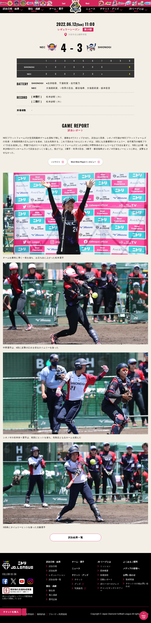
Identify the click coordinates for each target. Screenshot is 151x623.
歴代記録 (53, 599)
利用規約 (30, 614)
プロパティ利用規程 (57, 614)
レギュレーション (57, 575)
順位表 (52, 590)
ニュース (90, 10)
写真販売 (78, 588)
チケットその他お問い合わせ (137, 584)
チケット (78, 579)
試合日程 (53, 566)
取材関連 (130, 579)
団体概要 (104, 570)
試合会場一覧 (55, 579)
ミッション (105, 566)
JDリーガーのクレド (109, 584)
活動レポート (106, 579)
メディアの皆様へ (131, 568)
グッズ (77, 584)
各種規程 (104, 575)
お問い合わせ (129, 575)
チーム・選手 (56, 10)
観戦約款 (41, 614)
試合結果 (53, 570)
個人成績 (53, 595)
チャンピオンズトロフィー (111, 589)
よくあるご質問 (130, 562)
